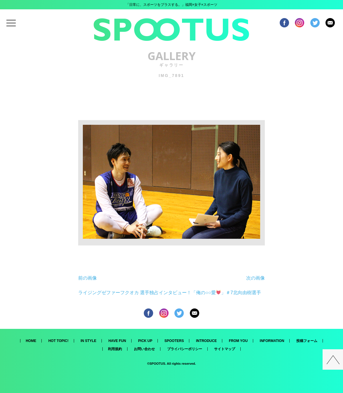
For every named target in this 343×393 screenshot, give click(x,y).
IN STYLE (88, 341)
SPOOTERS (174, 341)
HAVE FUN (117, 341)
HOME (31, 341)
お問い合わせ (144, 349)
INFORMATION (272, 341)
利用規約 (115, 349)
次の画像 (255, 278)
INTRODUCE (206, 341)
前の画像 (87, 278)
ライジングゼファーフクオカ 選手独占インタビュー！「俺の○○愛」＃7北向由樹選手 (169, 292)
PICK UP (145, 341)
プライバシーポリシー (184, 349)
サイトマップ (224, 349)
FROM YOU (238, 341)
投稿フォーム (306, 341)
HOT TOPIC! (58, 341)
